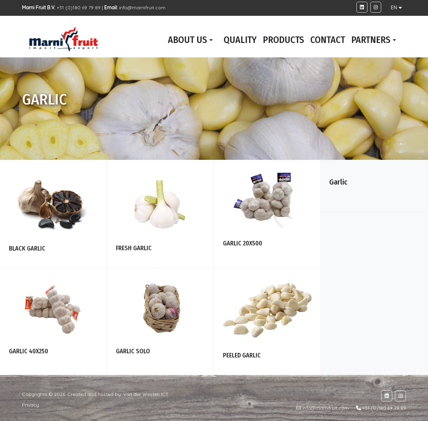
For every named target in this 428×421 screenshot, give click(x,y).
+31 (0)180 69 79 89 (384, 408)
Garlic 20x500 (242, 243)
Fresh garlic (134, 248)
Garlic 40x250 (28, 351)
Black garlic (27, 248)
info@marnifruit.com (142, 7)
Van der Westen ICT (146, 394)
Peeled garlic (242, 355)
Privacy (30, 405)
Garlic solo (133, 351)
